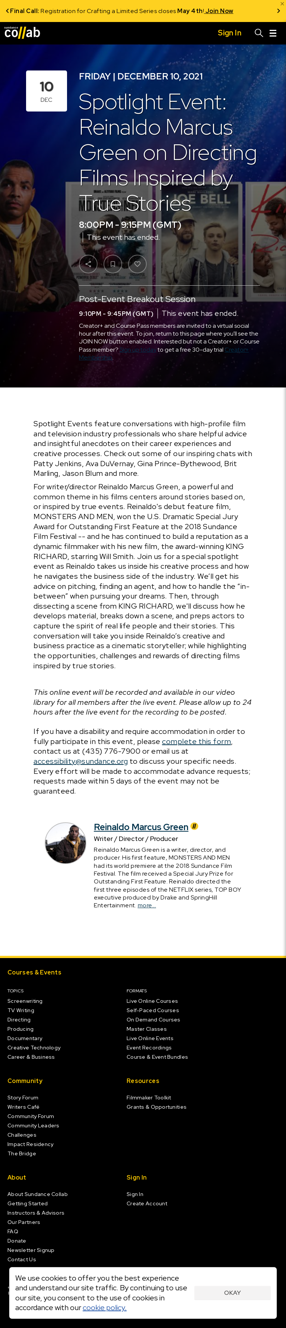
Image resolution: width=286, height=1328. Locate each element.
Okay (232, 1293)
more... (147, 905)
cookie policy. (105, 1307)
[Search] (259, 33)
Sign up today (138, 350)
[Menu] (273, 33)
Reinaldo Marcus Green (147, 827)
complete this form (196, 741)
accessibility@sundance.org (81, 761)
